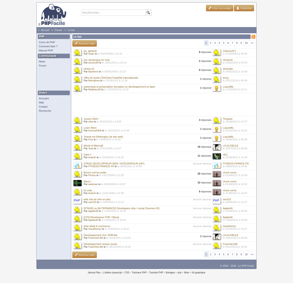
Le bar (71, 30)
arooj (225, 77)
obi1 (225, 154)
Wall (41, 102)
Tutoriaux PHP (139, 272)
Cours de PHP (47, 42)
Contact (43, 106)
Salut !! (88, 154)
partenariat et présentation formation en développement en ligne (119, 86)
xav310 (92, 202)
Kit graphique (198, 272)
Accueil (45, 30)
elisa (91, 121)
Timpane (228, 118)
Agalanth (93, 211)
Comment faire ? (48, 46)
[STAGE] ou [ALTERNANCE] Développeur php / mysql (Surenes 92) (122, 208)
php (180, 272)
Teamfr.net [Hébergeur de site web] (103, 136)
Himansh (228, 59)
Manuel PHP (46, 50)
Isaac (91, 53)
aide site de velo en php (97, 199)
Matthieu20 (94, 89)
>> (252, 43)
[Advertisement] (52, 79)
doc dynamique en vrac (97, 59)
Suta (91, 148)
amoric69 (93, 62)
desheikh (228, 68)
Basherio (93, 71)
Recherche (45, 110)
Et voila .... (89, 190)
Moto (186, 272)
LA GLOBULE (231, 145)
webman (93, 184)
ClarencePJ (229, 51)
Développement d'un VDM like (101, 235)
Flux (90, 139)
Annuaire (44, 98)
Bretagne (170, 272)
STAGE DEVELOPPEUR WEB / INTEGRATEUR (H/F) (114, 163)
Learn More (90, 127)
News (42, 61)
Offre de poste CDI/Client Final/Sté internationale (111, 77)
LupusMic (228, 86)
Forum (58, 30)
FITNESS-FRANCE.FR (101, 166)
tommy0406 (94, 130)
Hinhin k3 (89, 68)
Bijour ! (88, 181)
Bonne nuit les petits (95, 172)
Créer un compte (219, 8)
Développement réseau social (100, 244)
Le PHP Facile (246, 265)
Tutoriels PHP (156, 272)
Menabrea (94, 80)
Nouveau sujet (85, 43)
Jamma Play (94, 272)
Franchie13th (95, 237)
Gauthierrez (94, 229)
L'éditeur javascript (112, 272)
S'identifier (244, 8)
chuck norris (229, 172)
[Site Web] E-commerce (97, 226)
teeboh (92, 157)
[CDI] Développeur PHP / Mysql (101, 217)
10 (246, 43)
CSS (127, 272)
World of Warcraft (93, 145)
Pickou (92, 175)
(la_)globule (90, 51)
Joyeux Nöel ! (91, 118)
